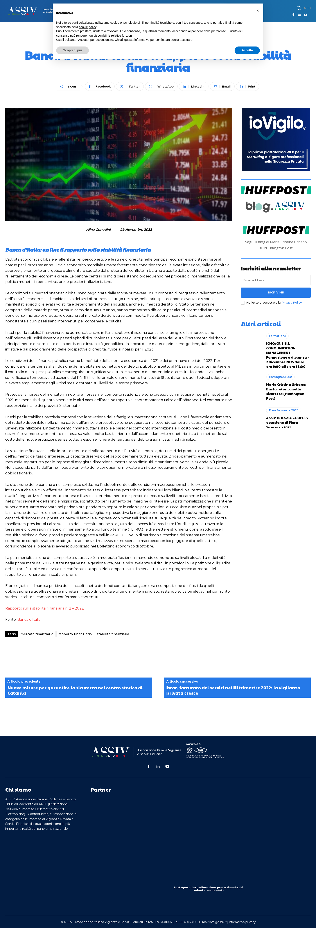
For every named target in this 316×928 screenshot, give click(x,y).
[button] (298, 8)
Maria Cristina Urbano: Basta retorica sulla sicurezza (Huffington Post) (286, 391)
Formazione (277, 336)
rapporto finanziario (75, 634)
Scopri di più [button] (72, 50)
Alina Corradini (98, 230)
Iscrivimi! (276, 292)
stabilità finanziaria (113, 634)
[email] (276, 280)
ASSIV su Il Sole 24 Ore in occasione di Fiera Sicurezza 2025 (287, 422)
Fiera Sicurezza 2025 (283, 410)
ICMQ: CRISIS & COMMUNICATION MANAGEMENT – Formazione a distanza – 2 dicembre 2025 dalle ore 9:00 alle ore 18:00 (287, 355)
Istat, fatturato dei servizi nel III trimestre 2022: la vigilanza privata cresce (233, 690)
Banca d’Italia (29, 619)
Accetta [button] (247, 50)
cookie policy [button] (87, 27)
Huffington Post (280, 377)
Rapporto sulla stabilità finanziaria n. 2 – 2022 (44, 608)
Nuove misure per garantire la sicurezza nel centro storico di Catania (75, 690)
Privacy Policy (292, 302)
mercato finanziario (37, 634)
